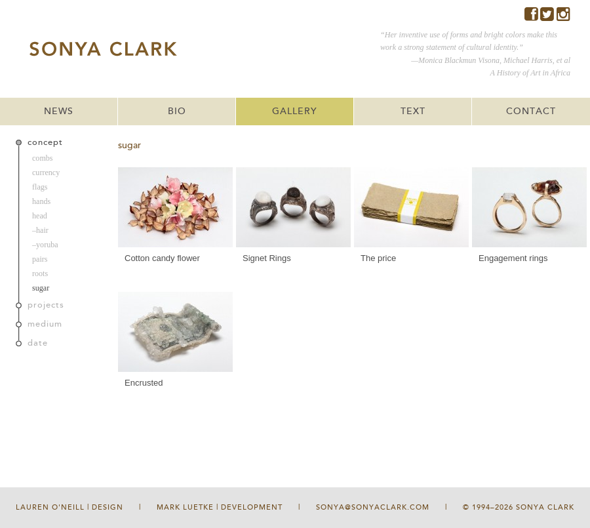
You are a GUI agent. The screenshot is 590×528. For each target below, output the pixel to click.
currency (46, 172)
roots (40, 273)
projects (46, 305)
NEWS (58, 111)
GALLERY (294, 111)
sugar (40, 288)
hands (41, 201)
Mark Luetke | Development (220, 507)
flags (39, 187)
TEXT (413, 111)
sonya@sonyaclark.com (372, 507)
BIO (177, 111)
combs (42, 158)
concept (45, 142)
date (38, 343)
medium (45, 324)
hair (42, 230)
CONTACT (531, 111)
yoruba (47, 244)
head (39, 215)
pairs (39, 259)
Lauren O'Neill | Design (69, 507)
